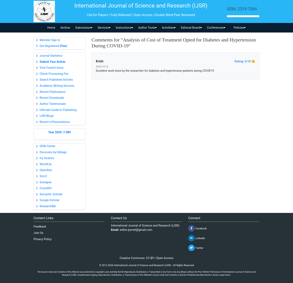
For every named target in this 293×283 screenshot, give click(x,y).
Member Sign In (50, 40)
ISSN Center (47, 146)
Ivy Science (47, 158)
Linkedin (196, 238)
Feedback (40, 226)
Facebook (197, 228)
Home (51, 27)
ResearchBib (48, 206)
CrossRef (46, 188)
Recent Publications (53, 92)
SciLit (43, 176)
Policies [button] (240, 27)
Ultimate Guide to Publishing (58, 110)
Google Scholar (49, 200)
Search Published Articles (56, 79)
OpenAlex (46, 170)
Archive (65, 27)
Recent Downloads (52, 98)
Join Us (38, 233)
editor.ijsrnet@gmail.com (136, 230)
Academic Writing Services (57, 86)
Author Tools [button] (147, 27)
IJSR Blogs (47, 116)
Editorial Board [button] (191, 27)
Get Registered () (53, 46)
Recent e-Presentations (55, 122)
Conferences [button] (216, 27)
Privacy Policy (43, 239)
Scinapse (46, 182)
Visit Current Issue (51, 67)
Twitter (195, 248)
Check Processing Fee (54, 74)
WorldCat (46, 164)
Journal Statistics (51, 55)
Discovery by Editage (53, 152)
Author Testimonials (53, 104)
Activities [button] (169, 27)
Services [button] (104, 27)
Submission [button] (83, 27)
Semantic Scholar (51, 194)
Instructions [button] (124, 27)
